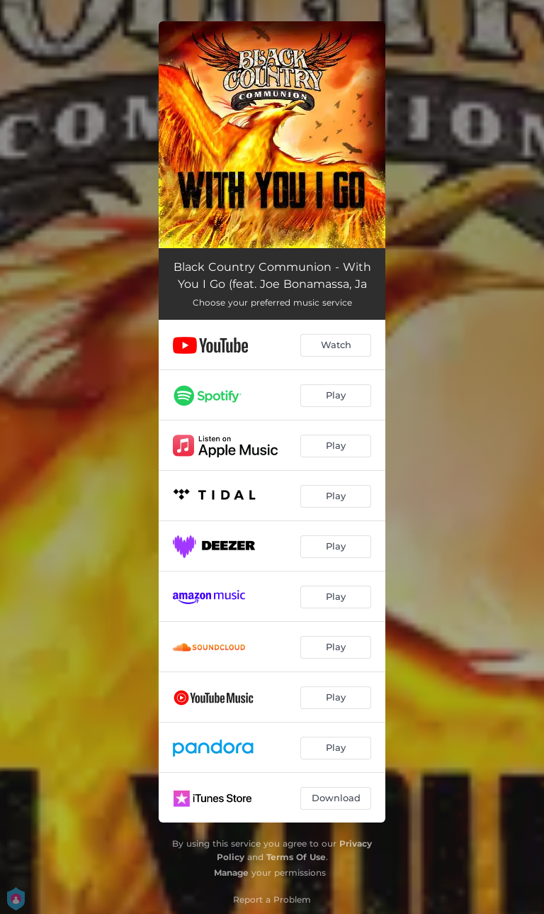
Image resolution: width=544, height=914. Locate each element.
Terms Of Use (296, 857)
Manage (231, 872)
